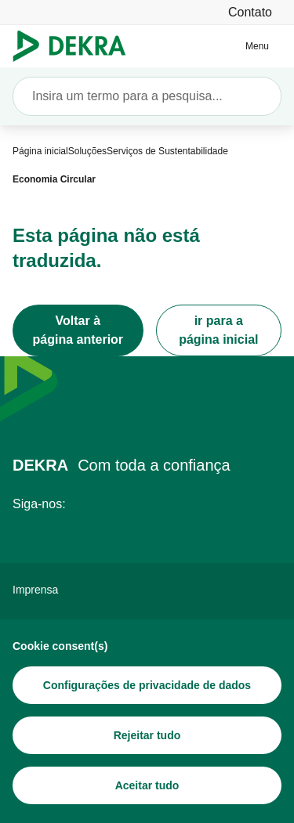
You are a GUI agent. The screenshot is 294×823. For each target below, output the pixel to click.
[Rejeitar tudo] (147, 735)
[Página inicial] (40, 151)
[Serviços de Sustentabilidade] (167, 151)
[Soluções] (87, 151)
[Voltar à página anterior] (78, 330)
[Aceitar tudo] (147, 785)
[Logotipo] (76, 46)
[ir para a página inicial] (218, 330)
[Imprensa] (147, 589)
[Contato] (250, 12)
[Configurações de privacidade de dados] (147, 685)
